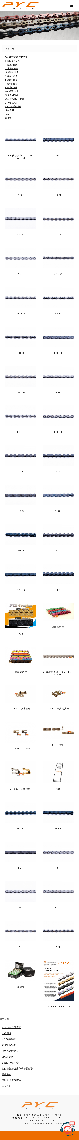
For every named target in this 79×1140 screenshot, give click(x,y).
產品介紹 (9, 49)
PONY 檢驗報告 (10, 1051)
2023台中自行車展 (11, 1027)
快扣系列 (9, 110)
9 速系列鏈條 (11, 76)
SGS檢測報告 (8, 1045)
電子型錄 (6, 1074)
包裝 (7, 114)
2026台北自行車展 (11, 1080)
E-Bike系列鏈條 (12, 61)
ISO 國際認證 (9, 1039)
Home (7, 30)
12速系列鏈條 (11, 65)
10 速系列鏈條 (12, 72)
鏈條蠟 (8, 118)
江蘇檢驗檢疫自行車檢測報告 (17, 1068)
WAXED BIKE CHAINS (16, 57)
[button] (71, 5)
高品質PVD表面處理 (14, 99)
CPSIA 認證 (7, 1057)
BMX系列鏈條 (12, 91)
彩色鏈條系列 (11, 103)
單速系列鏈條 (11, 95)
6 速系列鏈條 (11, 87)
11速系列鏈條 (11, 68)
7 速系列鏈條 (11, 84)
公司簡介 (6, 1033)
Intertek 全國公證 (10, 1062)
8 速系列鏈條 (11, 80)
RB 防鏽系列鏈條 (13, 106)
